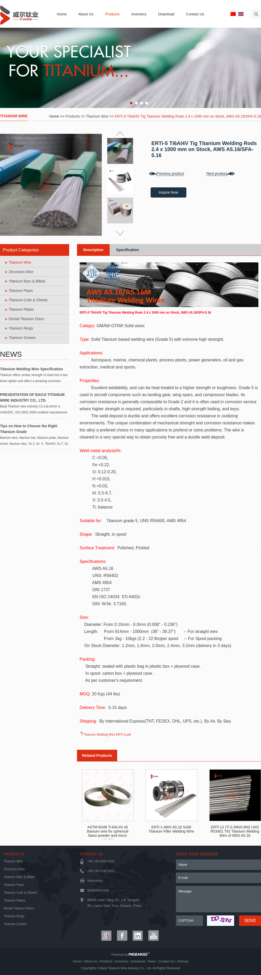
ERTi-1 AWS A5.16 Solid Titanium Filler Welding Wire (171, 829)
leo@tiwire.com (98, 890)
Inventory (138, 14)
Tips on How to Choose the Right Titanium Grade (28, 429)
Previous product (170, 173)
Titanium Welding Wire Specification (31, 369)
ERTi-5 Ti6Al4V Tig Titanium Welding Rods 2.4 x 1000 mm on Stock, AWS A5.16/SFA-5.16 (188, 116)
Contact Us (195, 14)
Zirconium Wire (21, 272)
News (11, 354)
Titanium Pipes (21, 291)
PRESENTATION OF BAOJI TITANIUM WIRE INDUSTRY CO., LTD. (32, 397)
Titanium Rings (21, 328)
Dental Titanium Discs (26, 319)
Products (112, 14)
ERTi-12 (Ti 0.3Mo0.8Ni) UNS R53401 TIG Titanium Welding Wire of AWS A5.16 (234, 831)
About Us (85, 14)
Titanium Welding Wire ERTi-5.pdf (107, 734)
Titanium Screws (22, 338)
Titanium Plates (21, 309)
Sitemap (182, 961)
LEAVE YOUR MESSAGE (197, 854)
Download (166, 14)
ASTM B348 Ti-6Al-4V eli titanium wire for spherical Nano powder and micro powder (107, 832)
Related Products (97, 755)
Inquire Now (168, 192)
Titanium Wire (14, 116)
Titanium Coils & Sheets (28, 300)
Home (62, 14)
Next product (216, 173)
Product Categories (21, 250)
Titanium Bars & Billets (27, 281)
